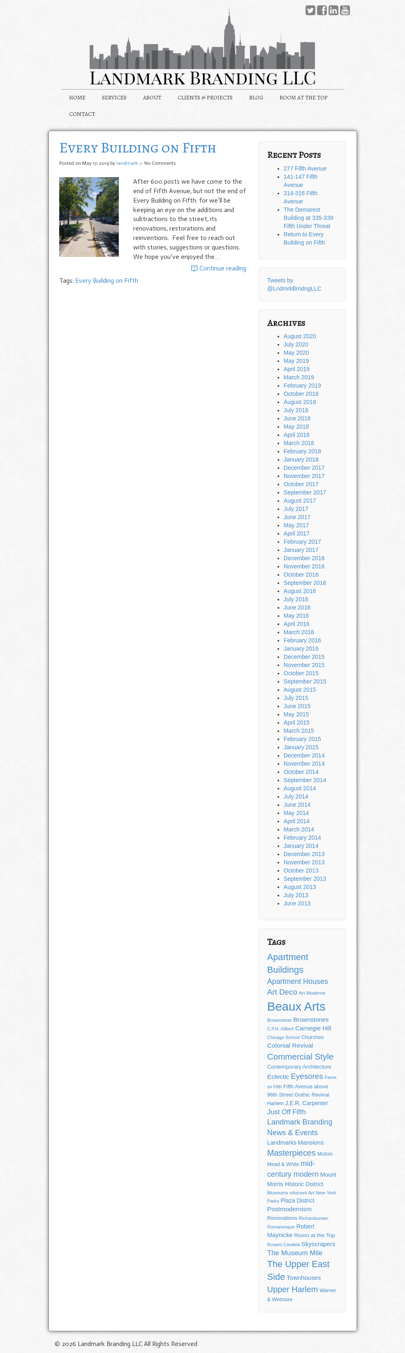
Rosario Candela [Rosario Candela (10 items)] (283, 1244)
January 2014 (301, 846)
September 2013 (305, 878)
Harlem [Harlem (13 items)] (275, 1103)
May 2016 (296, 615)
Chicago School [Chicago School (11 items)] (283, 1037)
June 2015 (297, 706)
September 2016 (305, 583)
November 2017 (304, 476)
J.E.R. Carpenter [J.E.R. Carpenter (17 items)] (306, 1103)
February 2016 (302, 640)
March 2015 (299, 730)
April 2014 (297, 821)
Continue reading (218, 268)
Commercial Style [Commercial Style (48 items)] (300, 1056)
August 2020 (300, 336)
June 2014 (297, 804)
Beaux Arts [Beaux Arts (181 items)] (296, 1006)
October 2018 (301, 393)
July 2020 (296, 344)
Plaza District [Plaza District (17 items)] (298, 1200)
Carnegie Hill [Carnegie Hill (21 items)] (313, 1028)
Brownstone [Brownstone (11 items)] (279, 1020)
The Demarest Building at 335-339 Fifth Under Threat (308, 217)
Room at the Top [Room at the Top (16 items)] (314, 1235)
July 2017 (296, 509)
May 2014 (296, 813)
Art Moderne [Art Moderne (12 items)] (312, 992)
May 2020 (296, 352)
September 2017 (305, 492)
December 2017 (304, 467)
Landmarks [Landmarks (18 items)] (281, 1142)
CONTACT (82, 114)
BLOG (256, 98)
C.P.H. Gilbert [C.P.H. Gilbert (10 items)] (280, 1028)
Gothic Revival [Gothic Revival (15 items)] (311, 1095)
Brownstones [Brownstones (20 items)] (311, 1019)
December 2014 (304, 755)
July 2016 (296, 599)
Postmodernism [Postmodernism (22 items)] (289, 1208)
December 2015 (304, 656)
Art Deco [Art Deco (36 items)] (282, 992)
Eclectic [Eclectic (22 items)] (278, 1076)
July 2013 (296, 895)
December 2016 (304, 558)
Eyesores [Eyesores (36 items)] (307, 1076)
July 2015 (296, 698)
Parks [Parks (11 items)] (273, 1200)
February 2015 (302, 739)
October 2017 (301, 484)
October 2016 (301, 574)
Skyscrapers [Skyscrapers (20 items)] (318, 1243)
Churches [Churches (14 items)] (312, 1037)
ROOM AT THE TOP (304, 98)
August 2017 (300, 500)
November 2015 (304, 665)
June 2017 (297, 517)
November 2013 (304, 862)
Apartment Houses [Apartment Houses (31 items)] (297, 981)
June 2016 (297, 607)
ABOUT (152, 98)
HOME (77, 98)
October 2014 (301, 772)
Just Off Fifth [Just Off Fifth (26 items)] (286, 1112)
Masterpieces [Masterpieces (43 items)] (291, 1152)
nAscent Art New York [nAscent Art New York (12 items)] (313, 1192)
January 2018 (301, 459)
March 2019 (299, 377)
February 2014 (302, 837)
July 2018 (296, 410)
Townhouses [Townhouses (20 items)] (304, 1277)
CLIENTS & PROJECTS (205, 98)
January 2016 (301, 648)
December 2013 (304, 854)
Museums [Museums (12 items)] (277, 1192)
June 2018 (297, 418)
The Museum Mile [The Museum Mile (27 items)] (294, 1253)
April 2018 (297, 435)
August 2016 (300, 591)
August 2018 (300, 402)
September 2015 (305, 681)
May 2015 (296, 714)
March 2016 (299, 632)
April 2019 (297, 369)
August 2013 (300, 887)
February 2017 (302, 541)
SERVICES (114, 98)
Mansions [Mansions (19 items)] (311, 1142)
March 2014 (299, 829)
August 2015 (300, 689)
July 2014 (296, 796)
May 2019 (296, 361)
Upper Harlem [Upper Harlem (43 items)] (292, 1289)
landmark (127, 163)
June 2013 (297, 903)
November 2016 (304, 566)
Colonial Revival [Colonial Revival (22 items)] (290, 1045)
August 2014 (300, 788)
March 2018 (299, 443)
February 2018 (302, 451)
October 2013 (301, 870)
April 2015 (297, 722)
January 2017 (301, 550)
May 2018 (296, 426)
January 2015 (301, 747)
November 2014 (304, 763)
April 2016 (297, 624)
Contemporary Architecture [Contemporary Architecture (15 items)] (299, 1067)
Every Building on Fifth (137, 147)
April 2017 (297, 533)
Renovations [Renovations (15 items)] (282, 1218)
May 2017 (296, 525)
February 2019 (302, 385)
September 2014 (305, 780)
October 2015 (301, 673)
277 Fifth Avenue (305, 168)
